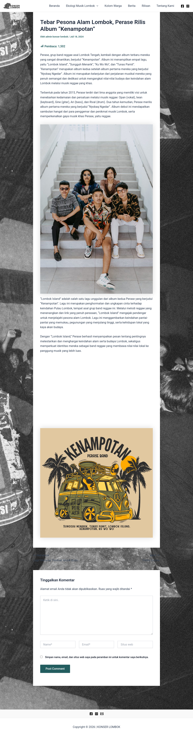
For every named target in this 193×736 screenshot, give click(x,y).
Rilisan (147, 6)
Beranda (57, 6)
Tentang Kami (165, 6)
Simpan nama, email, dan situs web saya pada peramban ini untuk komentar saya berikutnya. (97, 657)
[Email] (101, 713)
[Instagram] (187, 6)
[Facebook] (182, 6)
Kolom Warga (115, 6)
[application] (99, 6)
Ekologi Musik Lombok (85, 6)
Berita (133, 6)
